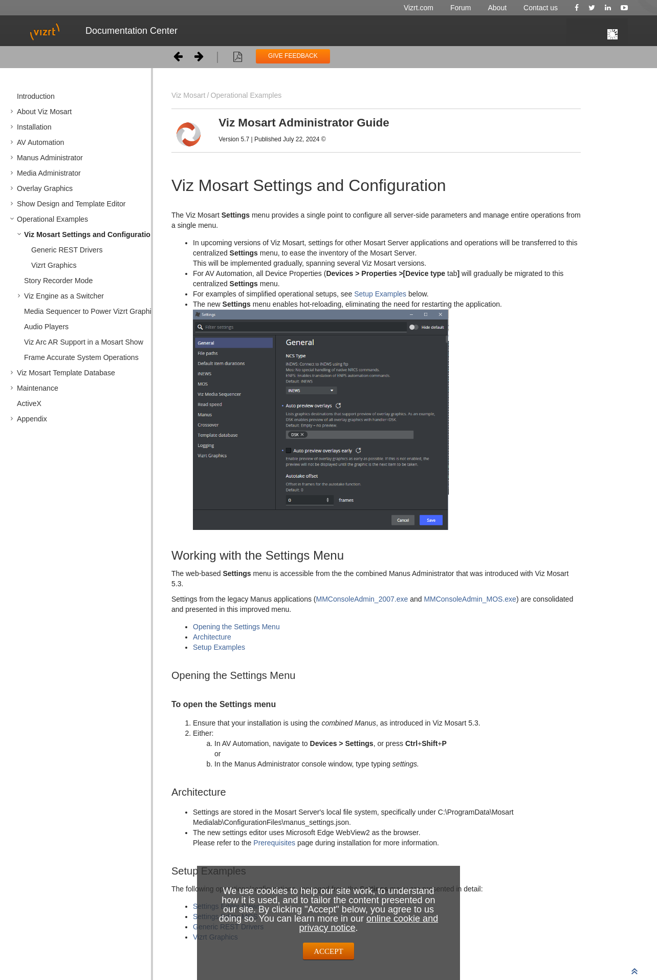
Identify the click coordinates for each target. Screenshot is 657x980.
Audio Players (46, 327)
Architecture (212, 637)
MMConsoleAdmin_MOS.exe (470, 599)
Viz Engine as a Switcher (64, 296)
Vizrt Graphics (53, 265)
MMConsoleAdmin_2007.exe (362, 599)
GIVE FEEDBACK (293, 55)
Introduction (36, 96)
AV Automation (40, 142)
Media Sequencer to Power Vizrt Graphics (91, 311)
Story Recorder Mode (58, 280)
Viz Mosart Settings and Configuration (89, 234)
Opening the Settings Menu (236, 627)
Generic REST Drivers (66, 250)
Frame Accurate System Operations (81, 357)
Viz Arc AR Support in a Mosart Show (83, 342)
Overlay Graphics (45, 188)
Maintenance (37, 388)
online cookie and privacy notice (368, 923)
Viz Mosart (188, 95)
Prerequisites (275, 843)
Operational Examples (52, 219)
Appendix (32, 419)
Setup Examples (380, 294)
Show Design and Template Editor (71, 204)
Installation (34, 127)
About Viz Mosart (44, 112)
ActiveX (29, 403)
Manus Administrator (50, 158)
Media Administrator (49, 173)
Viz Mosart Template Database (66, 373)
